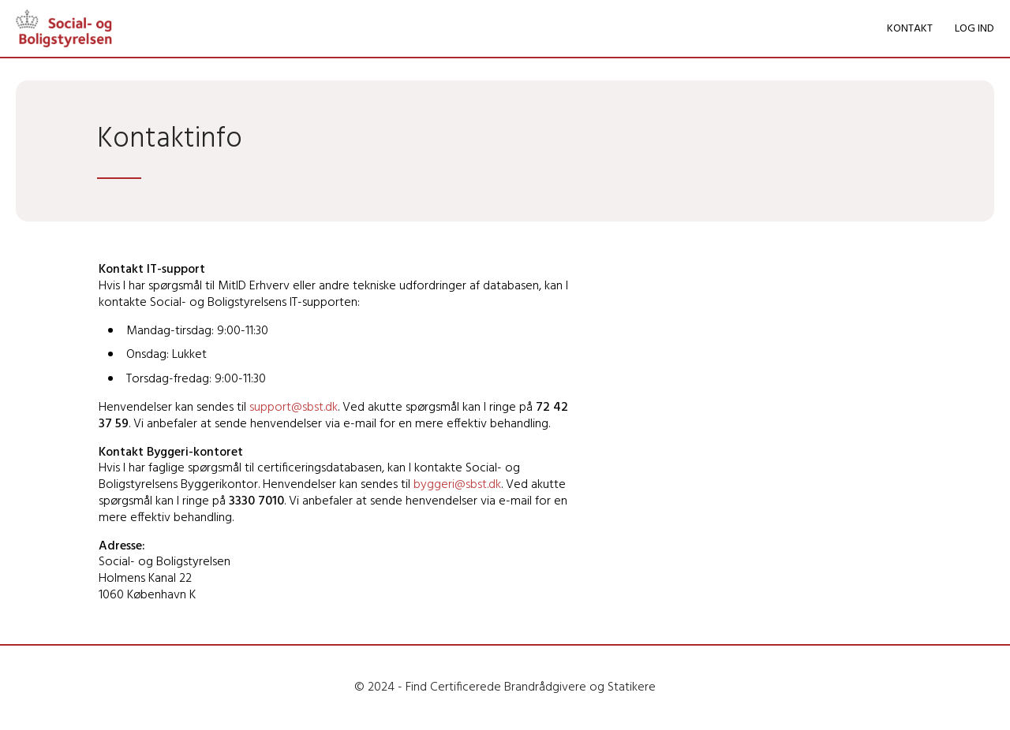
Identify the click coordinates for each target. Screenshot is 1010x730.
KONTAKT (910, 29)
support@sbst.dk (293, 407)
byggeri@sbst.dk (457, 485)
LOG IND (974, 29)
